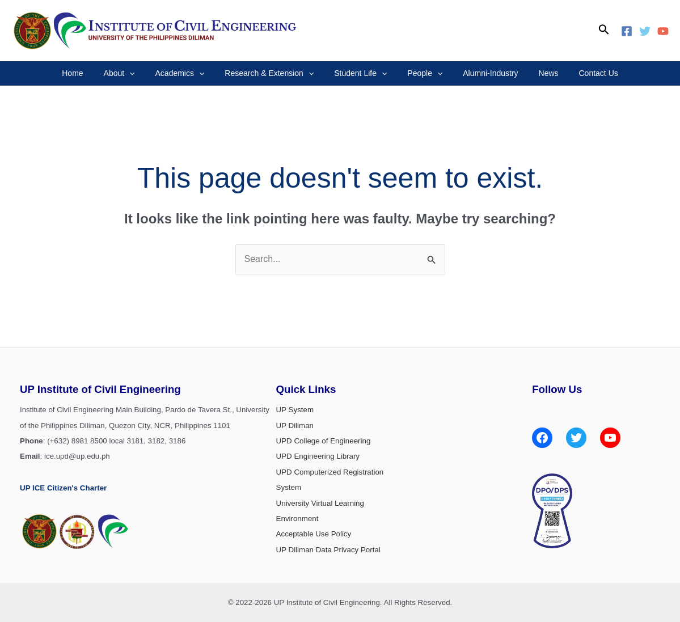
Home (90, 73)
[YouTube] (663, 31)
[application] (143, 73)
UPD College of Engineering (323, 441)
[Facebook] (626, 31)
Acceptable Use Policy (314, 534)
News (535, 73)
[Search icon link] (604, 31)
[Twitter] (645, 31)
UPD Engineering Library (318, 456)
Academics (188, 73)
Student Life (360, 73)
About (132, 73)
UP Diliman (295, 425)
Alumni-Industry (481, 73)
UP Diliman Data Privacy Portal (328, 549)
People (420, 73)
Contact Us (580, 73)
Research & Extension (273, 73)
